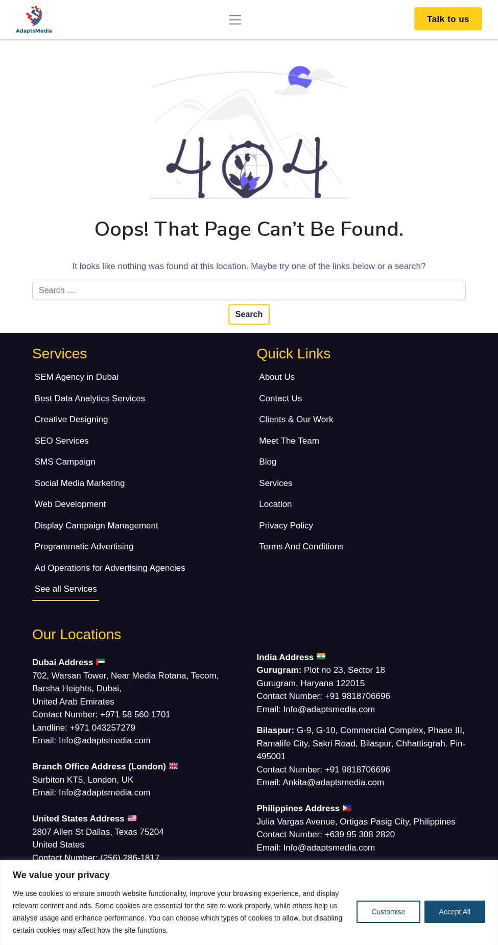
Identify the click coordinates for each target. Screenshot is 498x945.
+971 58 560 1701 (135, 714)
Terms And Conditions (301, 546)
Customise (388, 912)
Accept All (454, 912)
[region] (249, 902)
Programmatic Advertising (84, 546)
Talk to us (448, 19)
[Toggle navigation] (235, 20)
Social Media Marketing (80, 483)
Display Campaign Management (96, 525)
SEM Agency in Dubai (76, 377)
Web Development (70, 504)
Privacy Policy (286, 525)
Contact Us (280, 398)
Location (275, 504)
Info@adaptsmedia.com (105, 740)
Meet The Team (289, 441)
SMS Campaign (65, 462)
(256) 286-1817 (129, 858)
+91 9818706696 (357, 696)
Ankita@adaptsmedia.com (334, 782)
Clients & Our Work (296, 419)
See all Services (66, 589)
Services (275, 483)
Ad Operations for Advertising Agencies (110, 568)
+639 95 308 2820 (360, 834)
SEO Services (62, 441)
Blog (267, 462)
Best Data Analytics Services (90, 398)
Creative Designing (71, 419)
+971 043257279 (102, 728)
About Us (277, 377)
